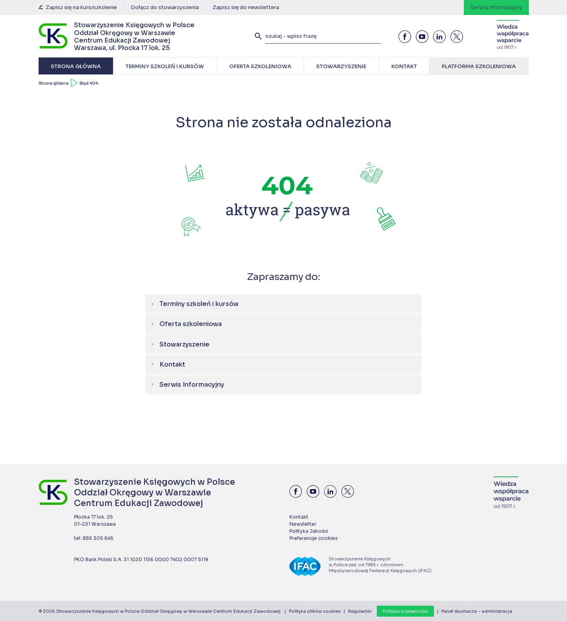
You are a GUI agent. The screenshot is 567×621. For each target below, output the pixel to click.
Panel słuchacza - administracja (476, 611)
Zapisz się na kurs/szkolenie (78, 7)
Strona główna (54, 83)
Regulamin (360, 611)
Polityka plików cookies (315, 611)
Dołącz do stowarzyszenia (165, 7)
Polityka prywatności (405, 611)
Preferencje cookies (313, 538)
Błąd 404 (89, 83)
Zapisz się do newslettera (246, 7)
